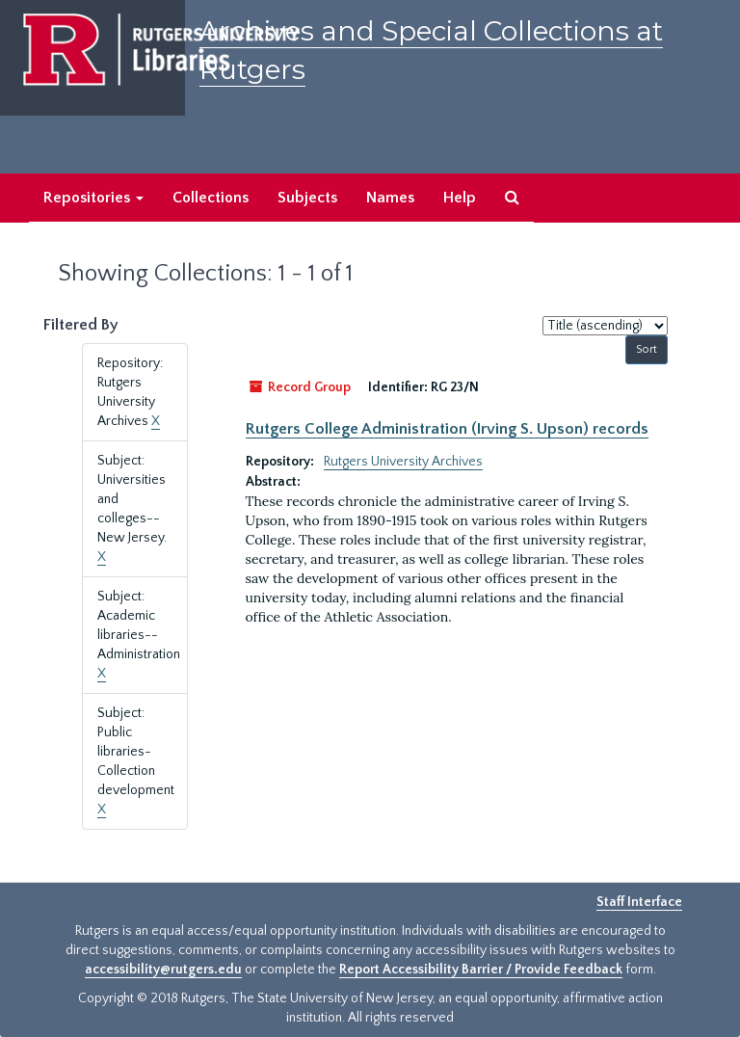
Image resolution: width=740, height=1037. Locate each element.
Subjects (307, 197)
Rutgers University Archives (403, 461)
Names (390, 197)
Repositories (93, 197)
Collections (210, 197)
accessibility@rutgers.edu (163, 969)
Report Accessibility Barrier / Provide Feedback (480, 969)
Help (459, 197)
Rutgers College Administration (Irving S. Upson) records (447, 429)
